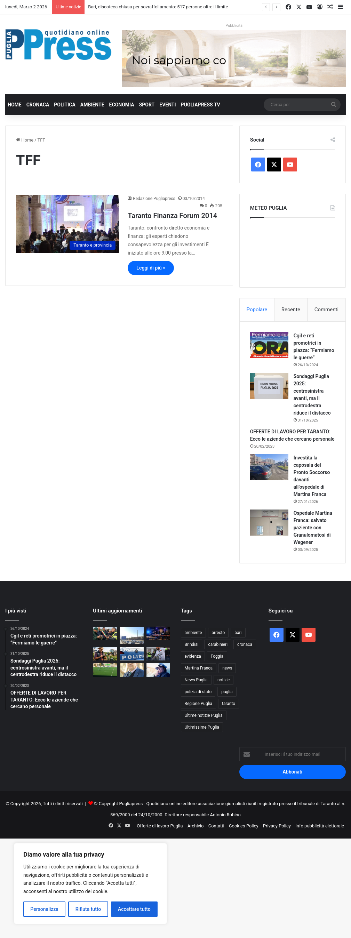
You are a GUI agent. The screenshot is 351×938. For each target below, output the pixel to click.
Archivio (196, 825)
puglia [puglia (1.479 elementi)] (226, 691)
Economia (121, 104)
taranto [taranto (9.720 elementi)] (228, 703)
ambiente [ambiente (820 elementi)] (193, 632)
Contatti (216, 825)
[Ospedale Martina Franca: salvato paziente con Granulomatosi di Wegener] (269, 523)
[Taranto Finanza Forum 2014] (67, 224)
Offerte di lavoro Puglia (160, 825)
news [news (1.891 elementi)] (227, 668)
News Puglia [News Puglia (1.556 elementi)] (196, 680)
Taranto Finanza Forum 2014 (172, 215)
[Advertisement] (175, 887)
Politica (64, 104)
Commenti (326, 309)
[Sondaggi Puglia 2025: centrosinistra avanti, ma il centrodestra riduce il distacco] (269, 386)
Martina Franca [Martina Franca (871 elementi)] (199, 668)
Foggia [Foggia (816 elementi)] (217, 656)
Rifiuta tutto (88, 909)
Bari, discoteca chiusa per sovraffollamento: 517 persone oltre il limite (158, 6)
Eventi (167, 104)
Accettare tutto (134, 909)
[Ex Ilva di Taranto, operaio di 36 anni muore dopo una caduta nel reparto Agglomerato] (132, 635)
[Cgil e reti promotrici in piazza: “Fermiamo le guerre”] (269, 345)
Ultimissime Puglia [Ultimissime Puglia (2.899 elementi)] (202, 727)
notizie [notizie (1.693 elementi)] (223, 680)
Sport (147, 104)
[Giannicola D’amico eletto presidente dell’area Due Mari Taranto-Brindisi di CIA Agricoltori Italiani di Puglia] (132, 670)
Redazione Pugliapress (154, 198)
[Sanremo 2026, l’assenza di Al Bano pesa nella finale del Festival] (158, 670)
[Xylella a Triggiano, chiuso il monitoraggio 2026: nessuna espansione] (105, 633)
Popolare (257, 309)
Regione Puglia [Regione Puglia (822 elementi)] (199, 703)
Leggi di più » (150, 268)
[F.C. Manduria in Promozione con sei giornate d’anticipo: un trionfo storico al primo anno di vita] (105, 670)
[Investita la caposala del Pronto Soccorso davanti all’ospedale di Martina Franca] (269, 467)
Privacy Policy (277, 825)
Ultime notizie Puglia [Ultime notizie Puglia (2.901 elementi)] (204, 715)
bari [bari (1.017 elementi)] (237, 632)
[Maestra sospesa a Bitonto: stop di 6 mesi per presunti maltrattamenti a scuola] (132, 653)
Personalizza (44, 909)
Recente (290, 309)
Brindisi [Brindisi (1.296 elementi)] (192, 644)
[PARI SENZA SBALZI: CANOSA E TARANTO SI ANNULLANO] (158, 653)
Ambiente (92, 104)
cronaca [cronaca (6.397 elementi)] (244, 644)
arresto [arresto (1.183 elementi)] (218, 632)
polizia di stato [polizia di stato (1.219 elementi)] (198, 691)
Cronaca (37, 104)
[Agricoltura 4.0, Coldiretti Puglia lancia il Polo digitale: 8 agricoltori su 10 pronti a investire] (105, 653)
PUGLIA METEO (292, 251)
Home (15, 104)
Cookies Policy (243, 825)
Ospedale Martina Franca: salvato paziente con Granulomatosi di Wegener (313, 527)
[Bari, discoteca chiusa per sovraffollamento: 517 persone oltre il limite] (158, 633)
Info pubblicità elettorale (319, 825)
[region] (90, 883)
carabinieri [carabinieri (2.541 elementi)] (218, 644)
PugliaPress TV (200, 104)
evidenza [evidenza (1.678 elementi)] (193, 656)
